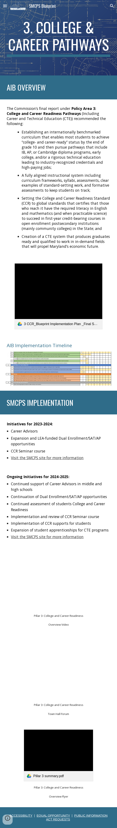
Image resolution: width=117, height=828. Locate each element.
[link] (58, 296)
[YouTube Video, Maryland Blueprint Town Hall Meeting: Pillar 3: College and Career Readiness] (58, 580)
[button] (5, 6)
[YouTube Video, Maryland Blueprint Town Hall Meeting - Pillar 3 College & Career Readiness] (58, 669)
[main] (58, 38)
